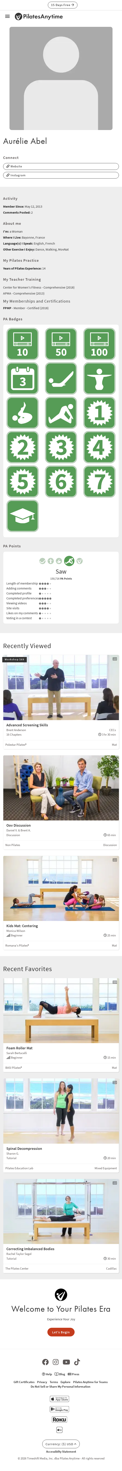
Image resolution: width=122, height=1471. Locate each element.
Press (73, 1374)
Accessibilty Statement (61, 1451)
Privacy (42, 1382)
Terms (54, 1382)
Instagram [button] (16, 175)
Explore (65, 1382)
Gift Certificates (24, 1382)
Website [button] (14, 166)
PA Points (66, 578)
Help (47, 1374)
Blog (60, 1374)
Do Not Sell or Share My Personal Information (60, 1386)
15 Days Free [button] (62, 5)
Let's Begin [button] (61, 1332)
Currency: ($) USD (61, 1444)
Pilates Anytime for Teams (90, 1382)
